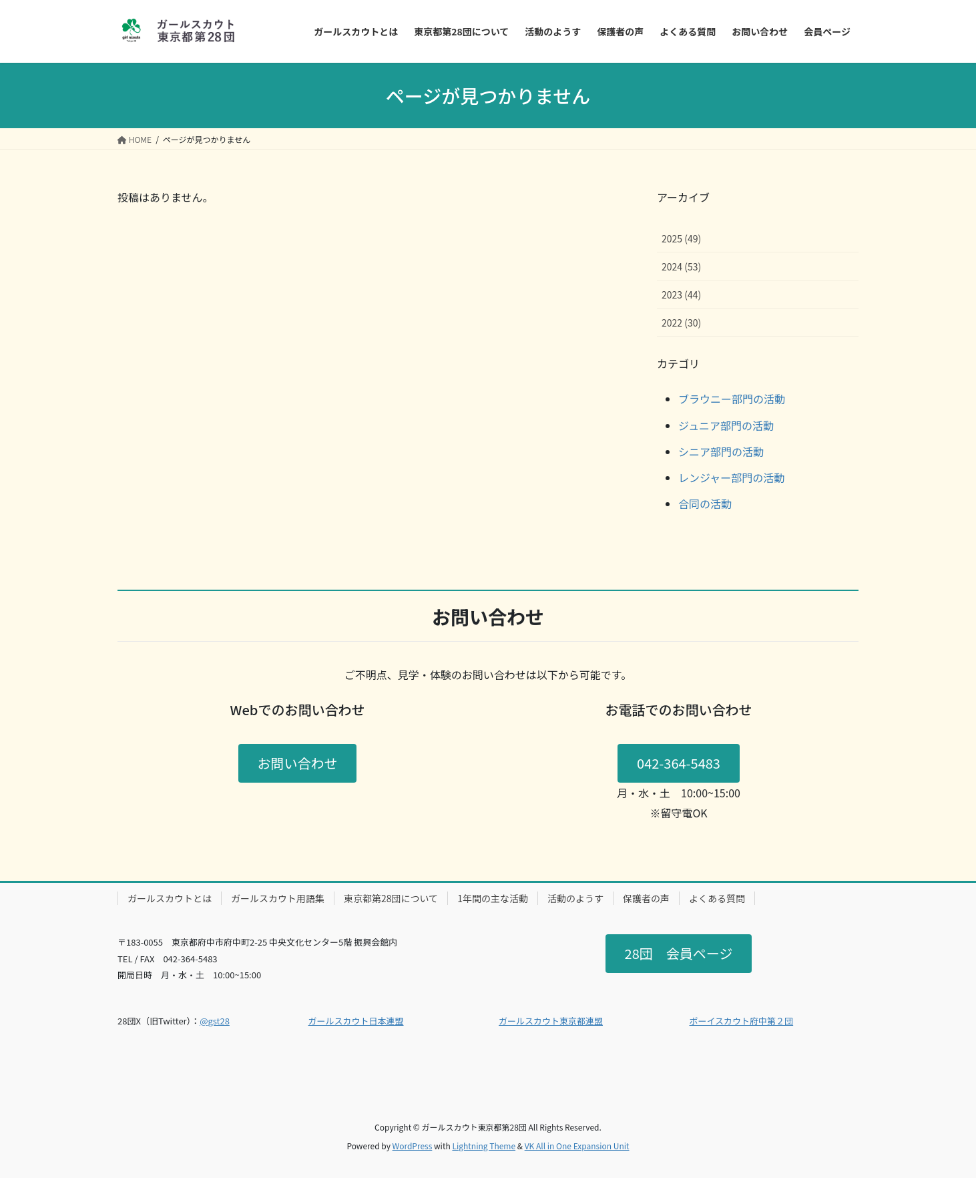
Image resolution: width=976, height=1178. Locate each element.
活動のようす (575, 898)
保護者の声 (646, 898)
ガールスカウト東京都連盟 (551, 1020)
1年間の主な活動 (492, 898)
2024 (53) (681, 266)
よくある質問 (717, 898)
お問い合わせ (298, 763)
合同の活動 (705, 504)
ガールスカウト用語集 (277, 898)
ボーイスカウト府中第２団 (742, 1020)
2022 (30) (681, 322)
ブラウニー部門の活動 (731, 399)
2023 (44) (681, 294)
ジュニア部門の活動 (726, 425)
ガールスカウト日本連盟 (356, 1020)
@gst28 (215, 1020)
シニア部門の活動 (721, 451)
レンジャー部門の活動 (731, 477)
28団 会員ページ (679, 953)
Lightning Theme (483, 1145)
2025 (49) (681, 238)
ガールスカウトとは (170, 898)
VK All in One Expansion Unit (577, 1145)
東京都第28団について (391, 898)
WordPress (413, 1145)
